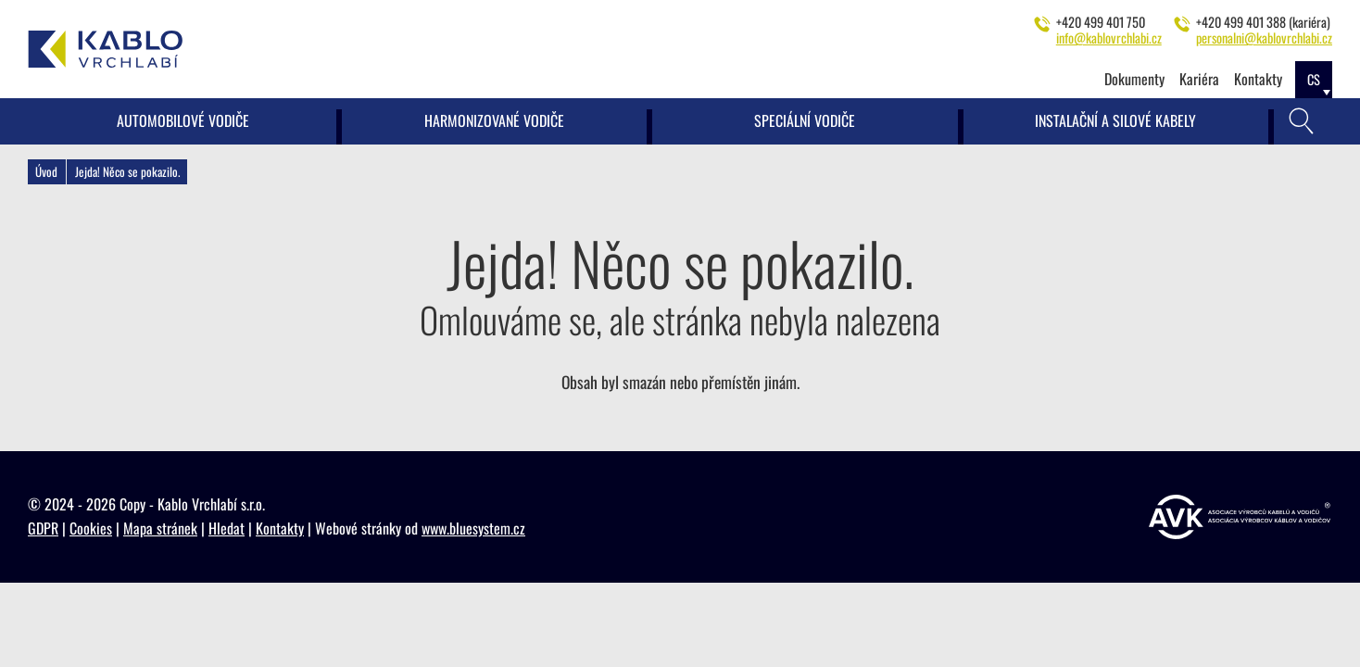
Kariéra (1199, 79)
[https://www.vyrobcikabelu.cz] (1239, 517)
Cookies (90, 528)
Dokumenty (1134, 79)
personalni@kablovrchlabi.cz (1264, 37)
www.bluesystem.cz (473, 528)
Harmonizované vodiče (494, 120)
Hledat (226, 528)
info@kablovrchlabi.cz (1109, 37)
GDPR (43, 528)
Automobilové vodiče (183, 120)
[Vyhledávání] (1301, 121)
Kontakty (1258, 79)
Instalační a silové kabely (1115, 120)
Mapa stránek (160, 528)
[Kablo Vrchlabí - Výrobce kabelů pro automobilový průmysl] (105, 49)
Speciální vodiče (804, 120)
